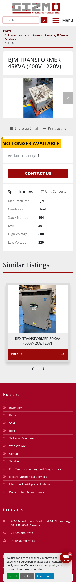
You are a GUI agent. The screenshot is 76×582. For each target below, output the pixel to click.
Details (37, 354)
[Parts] (7, 31)
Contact (14, 454)
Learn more (44, 576)
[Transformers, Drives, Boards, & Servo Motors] (37, 37)
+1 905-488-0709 (22, 533)
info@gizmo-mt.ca (23, 541)
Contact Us (38, 173)
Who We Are (17, 446)
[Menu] (56, 20)
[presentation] (32, 368)
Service (14, 461)
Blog (12, 431)
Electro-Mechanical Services (28, 477)
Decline (27, 576)
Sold (12, 423)
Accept (13, 576)
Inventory (15, 408)
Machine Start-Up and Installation (32, 484)
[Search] (21, 20)
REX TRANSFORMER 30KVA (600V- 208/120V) (37, 341)
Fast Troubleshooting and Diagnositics (35, 469)
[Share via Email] (24, 128)
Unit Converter (54, 191)
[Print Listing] (55, 128)
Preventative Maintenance (27, 492)
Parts (12, 415)
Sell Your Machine (21, 438)
